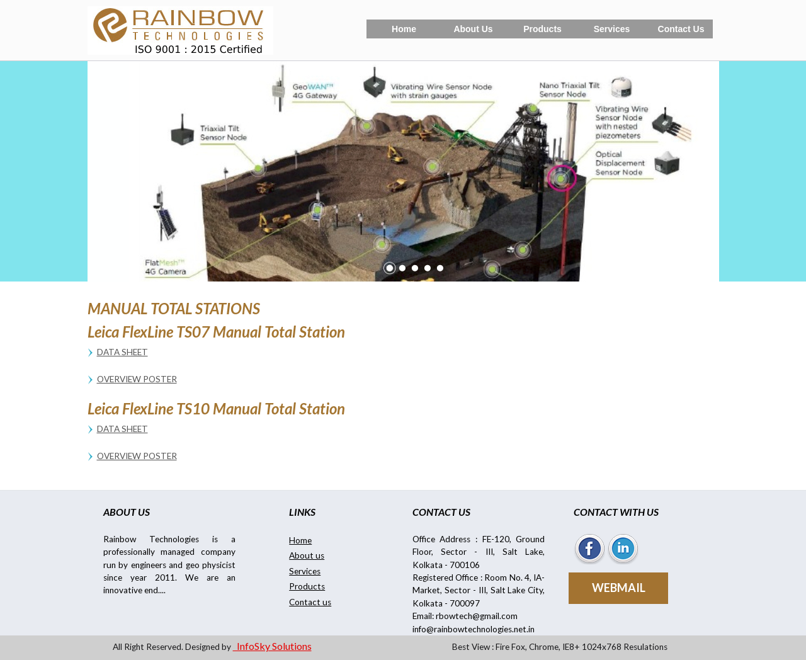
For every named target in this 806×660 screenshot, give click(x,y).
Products (542, 29)
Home (404, 29)
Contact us (310, 602)
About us (306, 555)
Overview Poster (137, 379)
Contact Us (681, 29)
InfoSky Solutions (272, 646)
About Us (472, 29)
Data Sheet (122, 352)
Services (612, 29)
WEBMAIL (618, 588)
